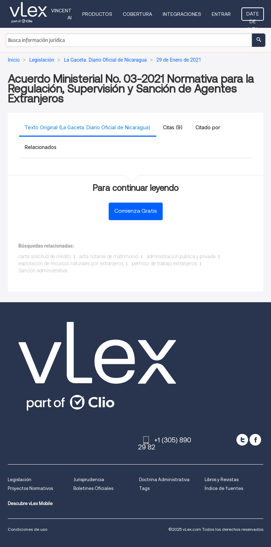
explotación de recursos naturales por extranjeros (71, 263)
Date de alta (252, 16)
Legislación (19, 479)
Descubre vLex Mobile (30, 503)
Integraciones (182, 14)
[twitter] (242, 440)
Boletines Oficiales (93, 488)
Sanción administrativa (42, 270)
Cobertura (137, 14)
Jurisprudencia (88, 479)
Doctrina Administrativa (164, 479)
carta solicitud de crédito (44, 256)
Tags (144, 488)
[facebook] (255, 440)
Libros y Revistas (222, 479)
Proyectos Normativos (30, 488)
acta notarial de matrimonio (108, 256)
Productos (97, 14)
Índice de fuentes (224, 488)
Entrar (221, 14)
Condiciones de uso (27, 529)
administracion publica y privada (180, 256)
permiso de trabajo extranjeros (164, 263)
